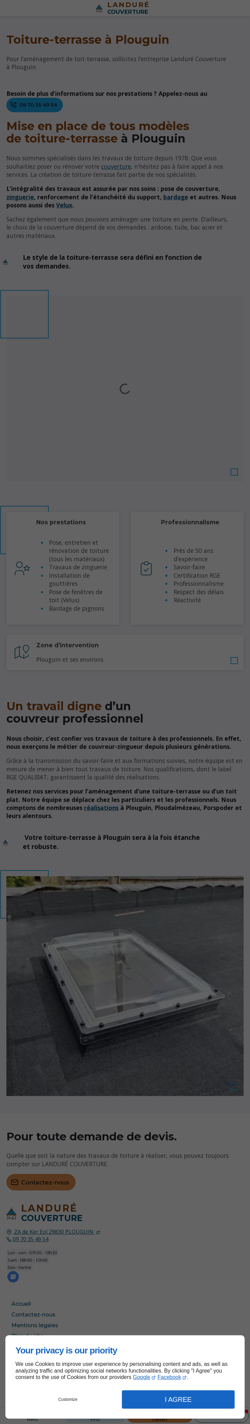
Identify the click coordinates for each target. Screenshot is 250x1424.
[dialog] (125, 1377)
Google (142, 1377)
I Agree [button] (178, 1399)
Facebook (169, 1377)
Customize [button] (68, 1399)
